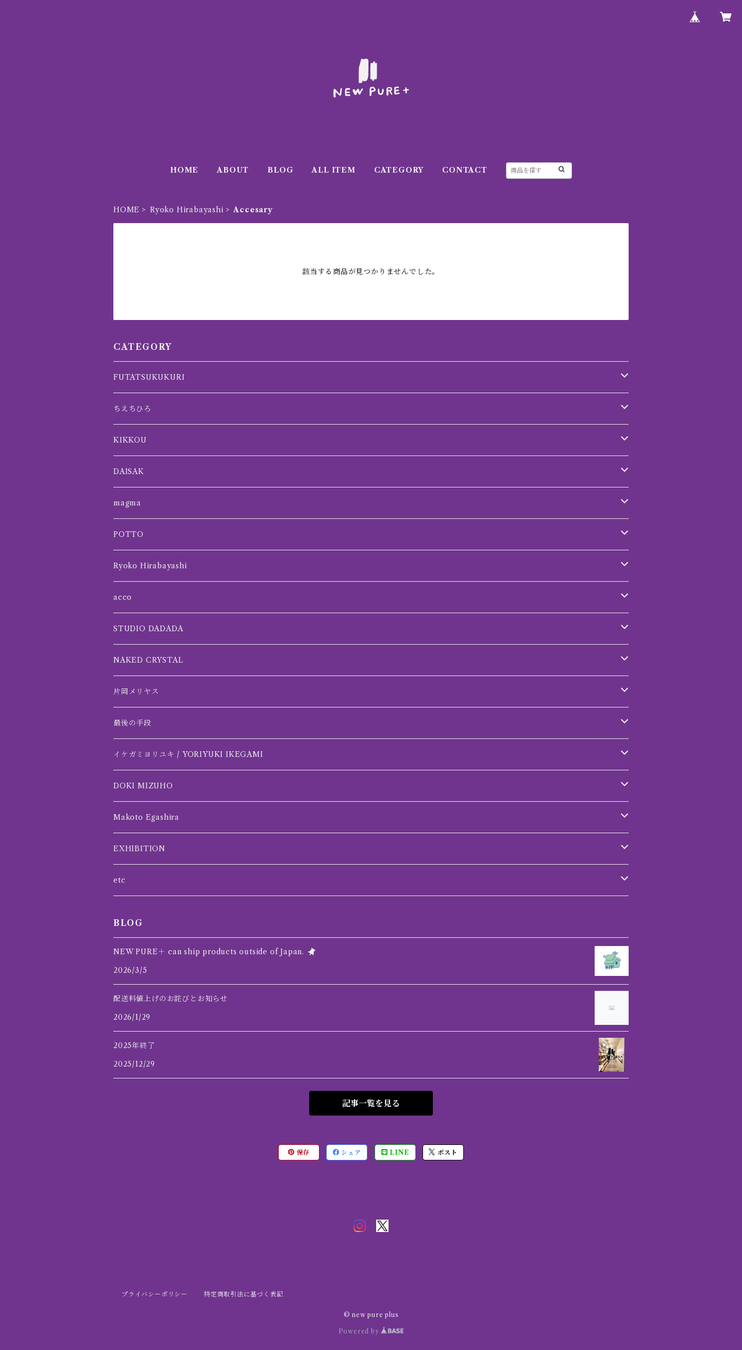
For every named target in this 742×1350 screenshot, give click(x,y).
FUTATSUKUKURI (148, 377)
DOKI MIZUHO (143, 785)
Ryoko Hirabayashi (187, 209)
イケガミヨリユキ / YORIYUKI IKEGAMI (188, 754)
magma (127, 503)
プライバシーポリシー (155, 1294)
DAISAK (128, 471)
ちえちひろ (132, 408)
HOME (184, 170)
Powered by (371, 1331)
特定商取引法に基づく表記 (243, 1294)
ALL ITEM (333, 170)
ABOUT (233, 170)
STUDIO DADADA (148, 628)
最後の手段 (132, 723)
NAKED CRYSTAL (148, 660)
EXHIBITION (139, 848)
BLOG (280, 170)
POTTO (128, 534)
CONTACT (464, 170)
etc (119, 880)
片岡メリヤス (136, 691)
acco (122, 597)
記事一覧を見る (371, 1103)
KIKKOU (130, 440)
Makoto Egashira (146, 817)
